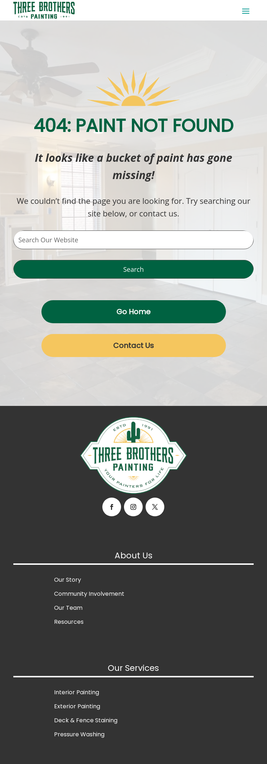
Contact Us (133, 345)
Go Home (133, 312)
